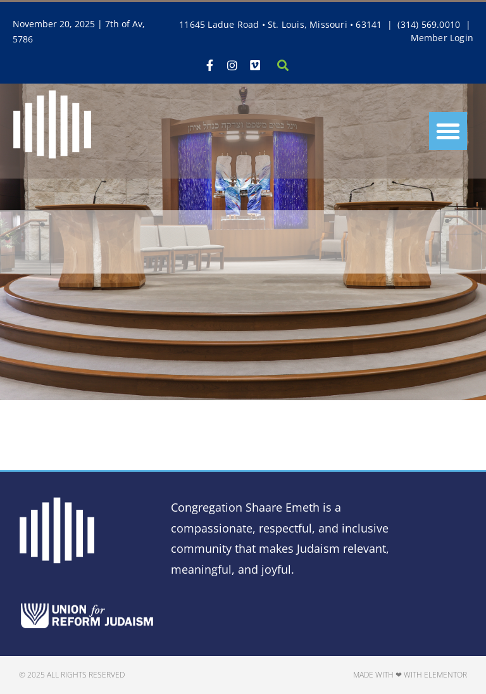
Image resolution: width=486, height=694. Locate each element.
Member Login (442, 38)
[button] (448, 131)
